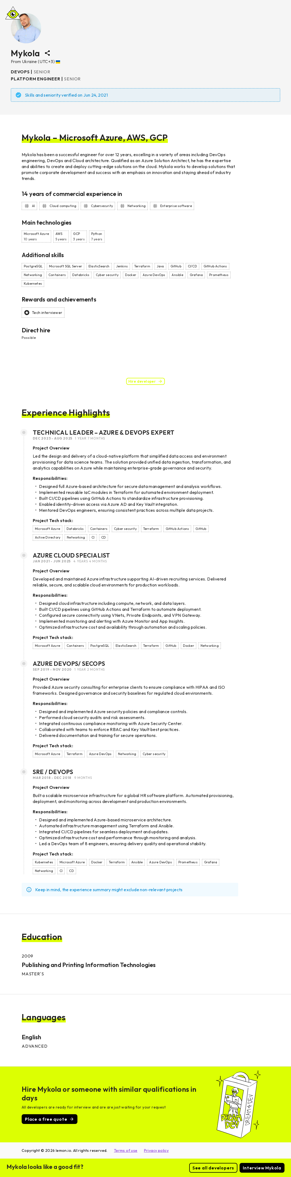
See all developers (213, 1168)
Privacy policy (156, 1150)
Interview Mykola (262, 1168)
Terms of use (126, 1150)
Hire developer (145, 381)
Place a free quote (49, 1119)
